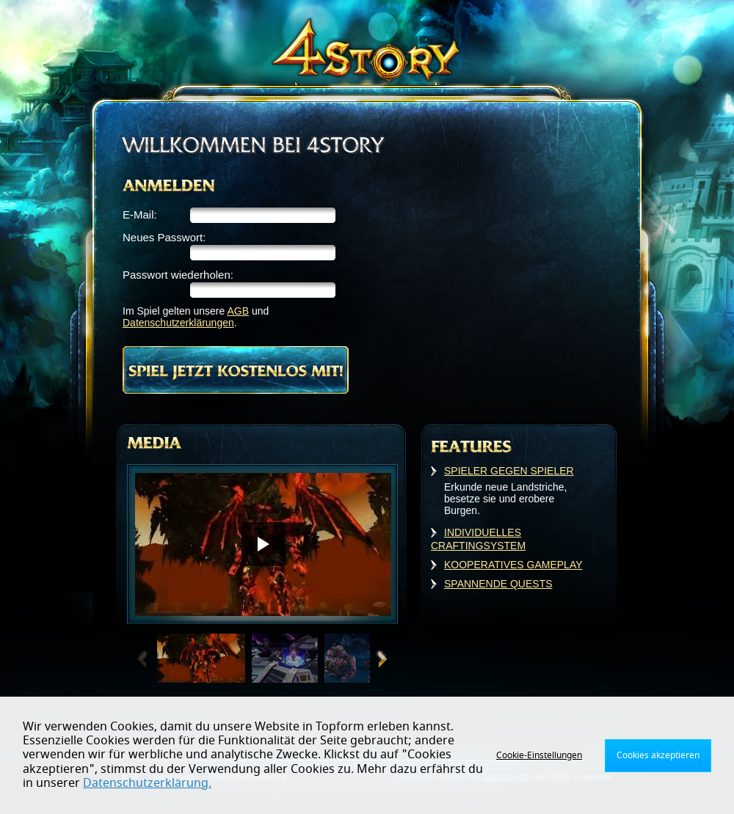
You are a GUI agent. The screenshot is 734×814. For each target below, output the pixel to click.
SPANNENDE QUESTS (498, 584)
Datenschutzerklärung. (147, 783)
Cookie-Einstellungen (539, 755)
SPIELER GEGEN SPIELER (509, 471)
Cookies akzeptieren (658, 755)
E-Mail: (140, 214)
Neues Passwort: (164, 237)
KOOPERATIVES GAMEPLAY (513, 565)
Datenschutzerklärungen (178, 323)
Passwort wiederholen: (178, 274)
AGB (238, 311)
